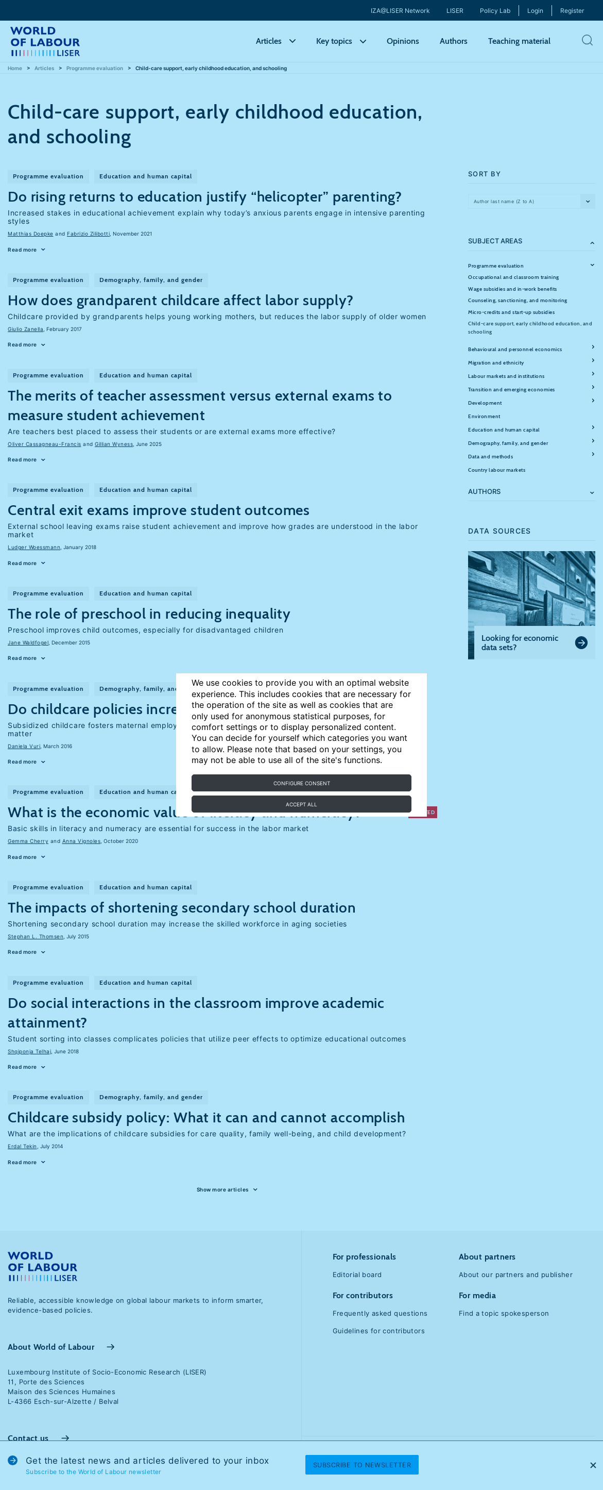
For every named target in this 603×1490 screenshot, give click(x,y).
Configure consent (301, 783)
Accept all (301, 804)
